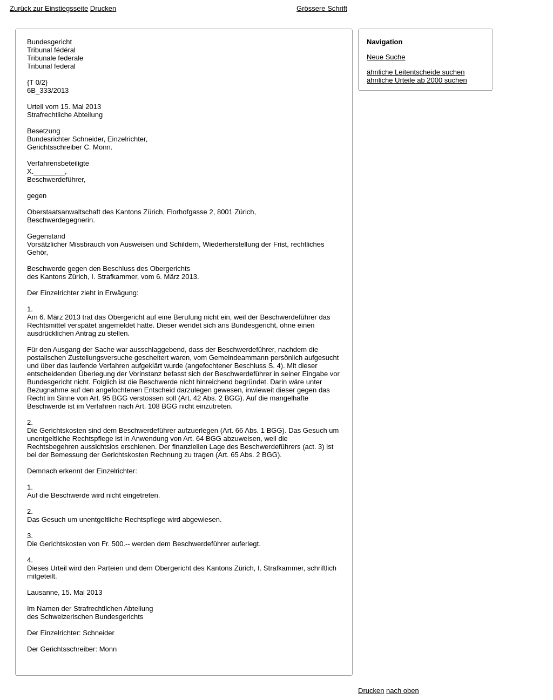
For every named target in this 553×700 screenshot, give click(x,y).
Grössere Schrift (321, 8)
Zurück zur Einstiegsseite (49, 8)
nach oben (402, 691)
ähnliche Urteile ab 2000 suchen (417, 80)
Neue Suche (386, 57)
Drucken (103, 8)
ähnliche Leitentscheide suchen (415, 72)
